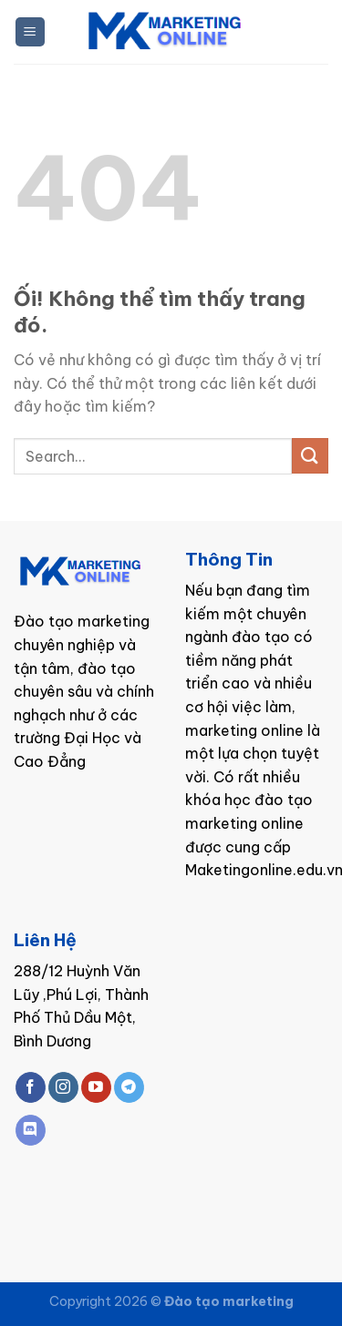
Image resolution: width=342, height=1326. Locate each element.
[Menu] (31, 32)
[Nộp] (310, 456)
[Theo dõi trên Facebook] (31, 1087)
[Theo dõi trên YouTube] (96, 1087)
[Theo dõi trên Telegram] (129, 1087)
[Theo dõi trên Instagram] (63, 1087)
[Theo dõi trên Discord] (31, 1130)
